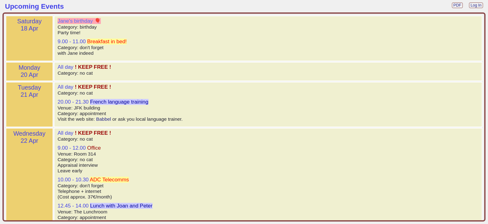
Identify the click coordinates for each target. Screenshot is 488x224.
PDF (457, 5)
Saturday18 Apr (29, 25)
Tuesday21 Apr (29, 91)
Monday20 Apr (29, 71)
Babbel (103, 119)
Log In (476, 5)
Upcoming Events (34, 6)
